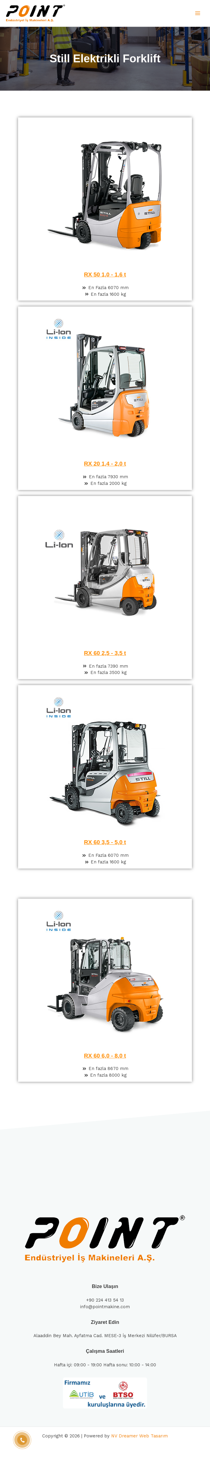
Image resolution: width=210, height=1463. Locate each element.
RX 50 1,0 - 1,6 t (105, 274)
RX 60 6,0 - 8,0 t (105, 1056)
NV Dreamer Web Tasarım (139, 1436)
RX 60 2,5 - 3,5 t (105, 653)
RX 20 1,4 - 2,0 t (105, 463)
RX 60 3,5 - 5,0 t (105, 842)
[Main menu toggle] (197, 13)
